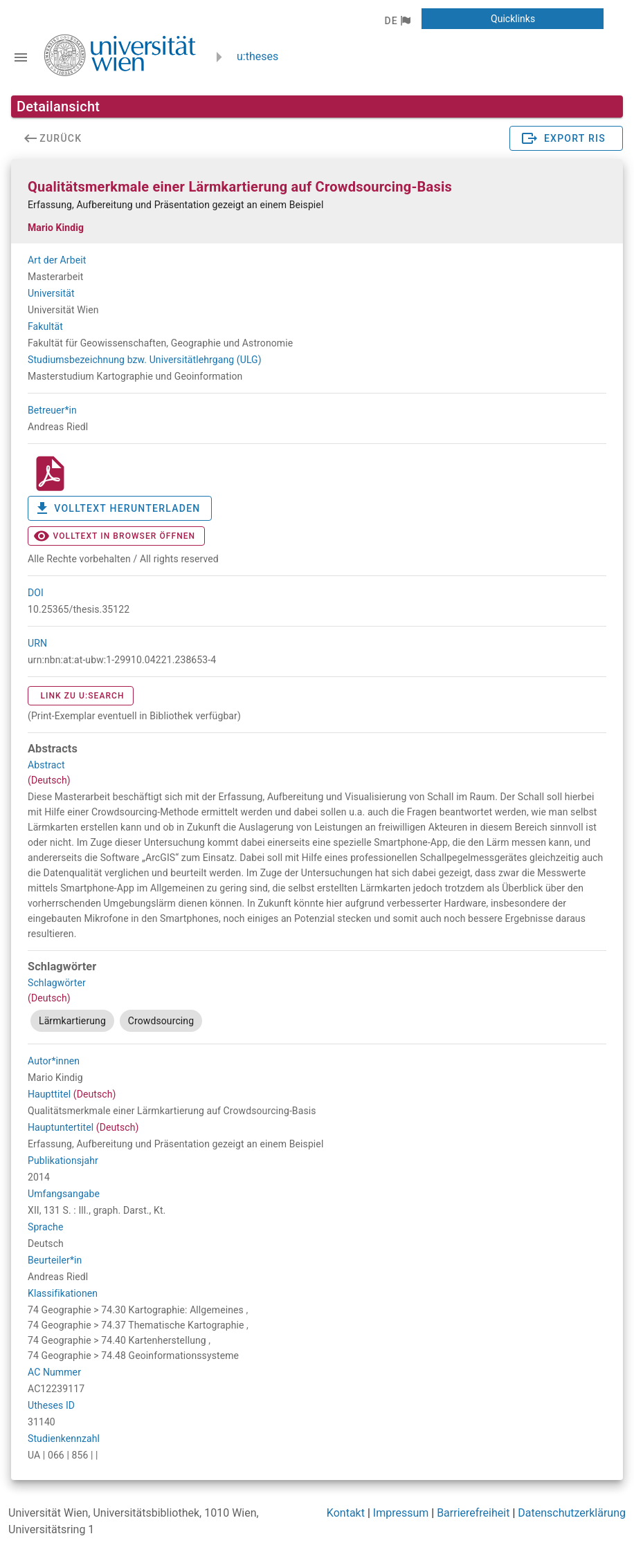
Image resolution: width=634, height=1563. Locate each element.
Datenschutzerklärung (572, 1512)
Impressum (401, 1512)
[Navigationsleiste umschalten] (20, 57)
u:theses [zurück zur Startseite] (257, 56)
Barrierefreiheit (473, 1512)
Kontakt (346, 1512)
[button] (397, 20)
